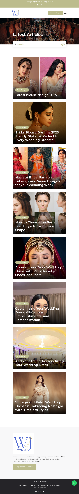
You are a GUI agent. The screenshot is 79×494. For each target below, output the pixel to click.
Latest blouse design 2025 (36, 95)
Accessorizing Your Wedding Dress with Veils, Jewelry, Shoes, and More (38, 271)
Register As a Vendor (24, 467)
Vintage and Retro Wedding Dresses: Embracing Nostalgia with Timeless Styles (39, 406)
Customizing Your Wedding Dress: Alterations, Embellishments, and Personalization (37, 314)
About (25, 485)
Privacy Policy (56, 485)
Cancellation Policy (39, 487)
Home (19, 485)
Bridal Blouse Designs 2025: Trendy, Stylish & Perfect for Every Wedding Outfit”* (37, 136)
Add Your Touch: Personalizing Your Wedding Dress (39, 363)
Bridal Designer (22, 90)
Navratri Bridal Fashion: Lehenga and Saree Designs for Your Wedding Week (37, 181)
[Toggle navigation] (65, 13)
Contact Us (32, 485)
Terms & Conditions (44, 485)
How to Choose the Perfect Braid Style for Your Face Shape (37, 226)
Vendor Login (55, 13)
